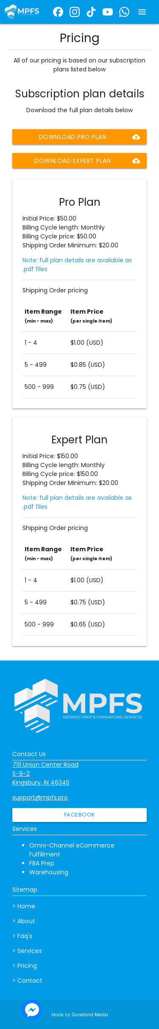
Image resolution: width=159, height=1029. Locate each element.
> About (23, 921)
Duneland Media (90, 1015)
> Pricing (24, 965)
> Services (27, 951)
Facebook (79, 815)
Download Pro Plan (89, 137)
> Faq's (22, 936)
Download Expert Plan (87, 160)
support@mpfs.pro (40, 797)
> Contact (27, 980)
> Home (23, 906)
